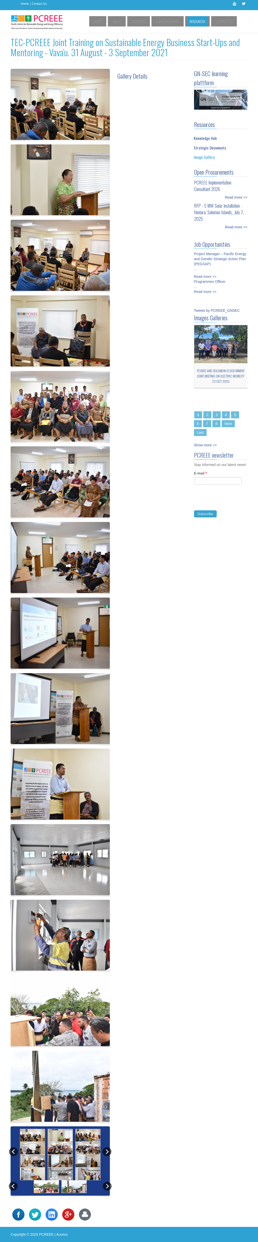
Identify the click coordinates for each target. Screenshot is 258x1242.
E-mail (200, 476)
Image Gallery (204, 157)
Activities (151, 21)
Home (25, 4)
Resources (202, 21)
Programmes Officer (209, 279)
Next (228, 424)
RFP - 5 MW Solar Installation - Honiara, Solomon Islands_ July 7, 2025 (219, 212)
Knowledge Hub (205, 138)
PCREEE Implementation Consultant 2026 (212, 185)
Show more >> (205, 445)
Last (200, 432)
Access (62, 1234)
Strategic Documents (210, 147)
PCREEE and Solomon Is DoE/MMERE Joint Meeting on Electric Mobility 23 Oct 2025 (221, 376)
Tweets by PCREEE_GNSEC (217, 310)
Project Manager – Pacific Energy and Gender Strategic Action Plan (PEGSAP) (220, 256)
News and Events (176, 21)
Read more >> (236, 197)
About (133, 21)
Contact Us (39, 4)
